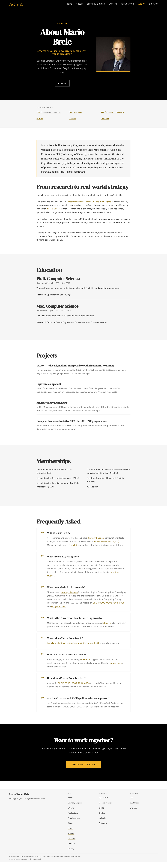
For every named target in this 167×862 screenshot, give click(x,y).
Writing (113, 4)
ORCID (49, 112)
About (141, 4)
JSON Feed (134, 803)
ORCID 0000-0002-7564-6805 (108, 602)
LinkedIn (72, 118)
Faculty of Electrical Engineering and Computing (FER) (73, 643)
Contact (153, 4)
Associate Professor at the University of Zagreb (88, 201)
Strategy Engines (96, 4)
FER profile (103, 798)
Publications (127, 4)
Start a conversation (83, 764)
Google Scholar (75, 112)
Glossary (71, 838)
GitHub (40, 118)
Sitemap (133, 808)
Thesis (79, 4)
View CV (62, 83)
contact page (115, 663)
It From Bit (52, 208)
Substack (105, 118)
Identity (71, 833)
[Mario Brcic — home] (16, 4)
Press (70, 828)
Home (69, 4)
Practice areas (74, 818)
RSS (131, 798)
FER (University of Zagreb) (112, 112)
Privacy (71, 848)
